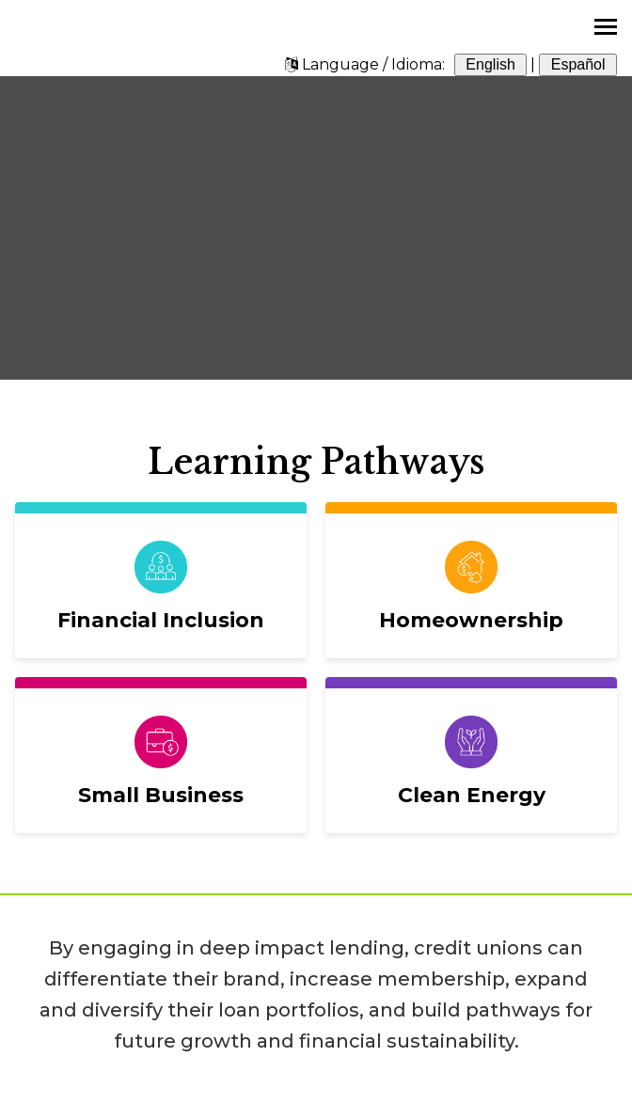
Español (577, 64)
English (490, 64)
